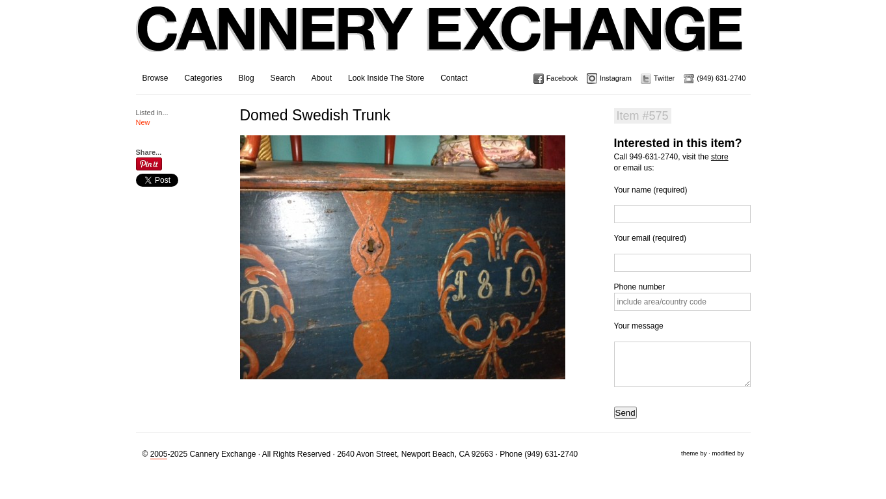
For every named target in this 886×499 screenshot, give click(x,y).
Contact (453, 78)
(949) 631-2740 (721, 78)
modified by (728, 453)
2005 (159, 454)
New (143, 122)
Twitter (664, 78)
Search (283, 78)
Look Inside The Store (386, 78)
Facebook (562, 78)
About (322, 78)
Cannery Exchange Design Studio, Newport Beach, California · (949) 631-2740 (440, 39)
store (720, 156)
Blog (246, 78)
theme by (693, 453)
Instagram (616, 78)
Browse (155, 78)
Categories (203, 78)
